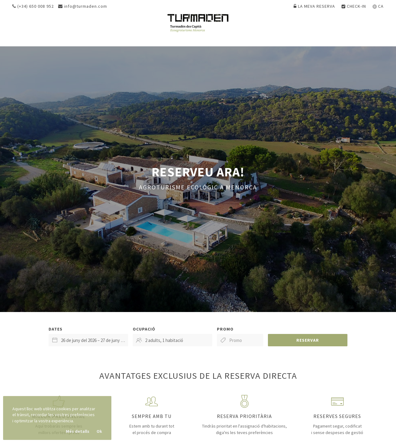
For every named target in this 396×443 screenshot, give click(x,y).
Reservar (307, 340)
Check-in (354, 6)
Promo (225, 329)
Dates (55, 329)
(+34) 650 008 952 (33, 6)
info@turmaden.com (82, 6)
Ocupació (144, 329)
